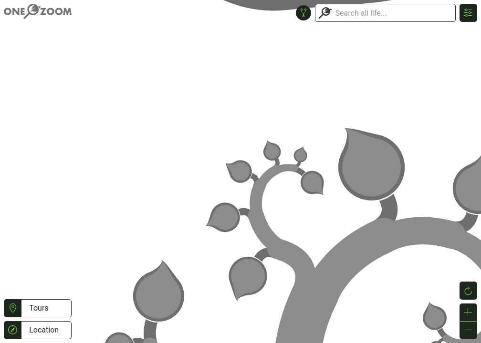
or (240, 171)
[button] (12, 308)
